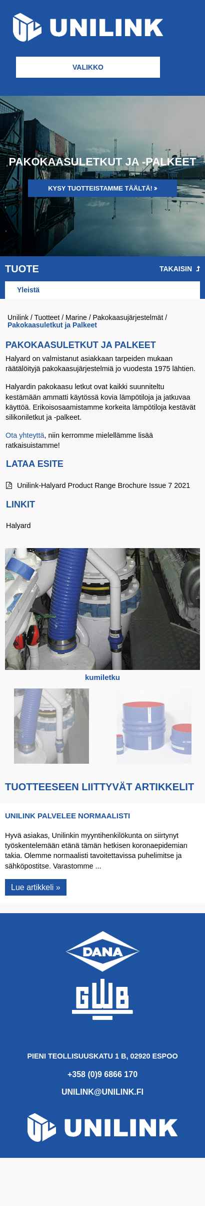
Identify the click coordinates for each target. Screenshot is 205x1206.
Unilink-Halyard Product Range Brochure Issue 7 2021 (98, 485)
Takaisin (180, 269)
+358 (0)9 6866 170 (103, 1074)
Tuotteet (47, 317)
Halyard (18, 526)
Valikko (88, 67)
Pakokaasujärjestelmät (127, 317)
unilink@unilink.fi (103, 1092)
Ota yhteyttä (25, 435)
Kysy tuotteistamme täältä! (100, 188)
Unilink (18, 317)
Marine (76, 317)
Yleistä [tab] (28, 290)
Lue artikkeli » (35, 887)
